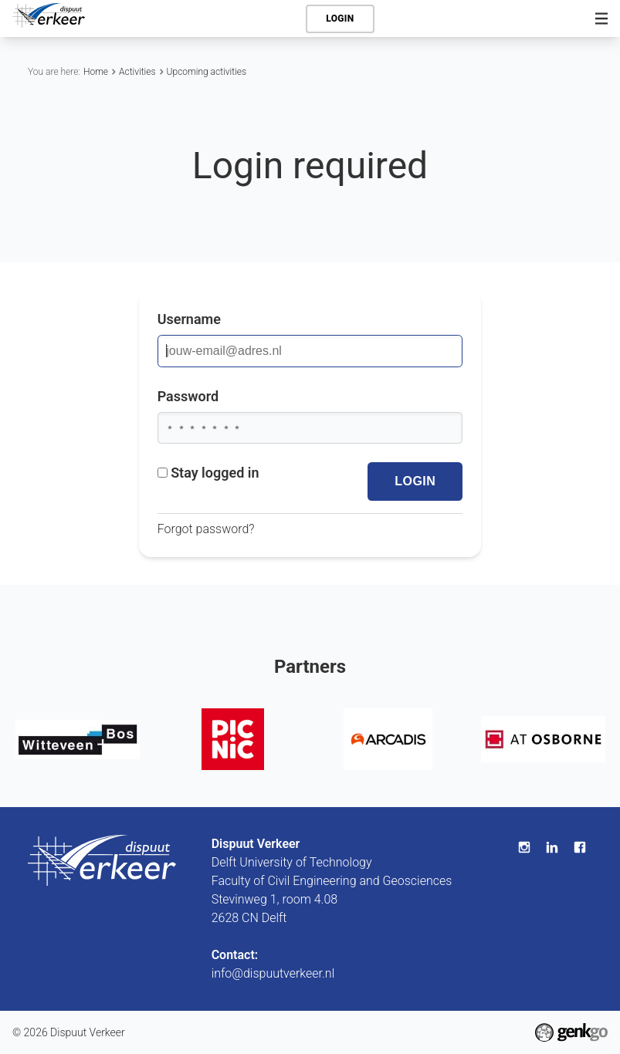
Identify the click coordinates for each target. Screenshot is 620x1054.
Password (188, 396)
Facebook (579, 847)
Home (95, 71)
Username (189, 319)
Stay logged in (208, 473)
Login (340, 18)
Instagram (524, 847)
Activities (137, 71)
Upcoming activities (206, 71)
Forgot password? (206, 529)
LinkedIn (552, 847)
